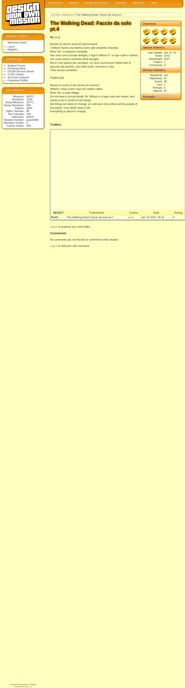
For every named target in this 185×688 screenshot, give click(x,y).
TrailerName (96, 212)
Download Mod (16, 68)
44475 (30, 116)
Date (156, 212)
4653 (29, 108)
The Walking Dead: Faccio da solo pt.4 (90, 217)
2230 (29, 99)
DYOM (55, 14)
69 (27, 111)
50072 (30, 96)
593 (28, 105)
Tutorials (120, 2)
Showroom (55, 2)
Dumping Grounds (96, 2)
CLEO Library (16, 74)
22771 (30, 102)
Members (139, 2)
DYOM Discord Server (21, 71)
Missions (68, 14)
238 (28, 114)
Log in (54, 226)
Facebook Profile (18, 80)
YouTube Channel (18, 77)
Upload (73, 2)
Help (154, 2)
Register (13, 49)
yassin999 (32, 119)
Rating (178, 212)
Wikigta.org (27, 687)
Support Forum (16, 65)
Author (134, 212)
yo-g (57, 37)
